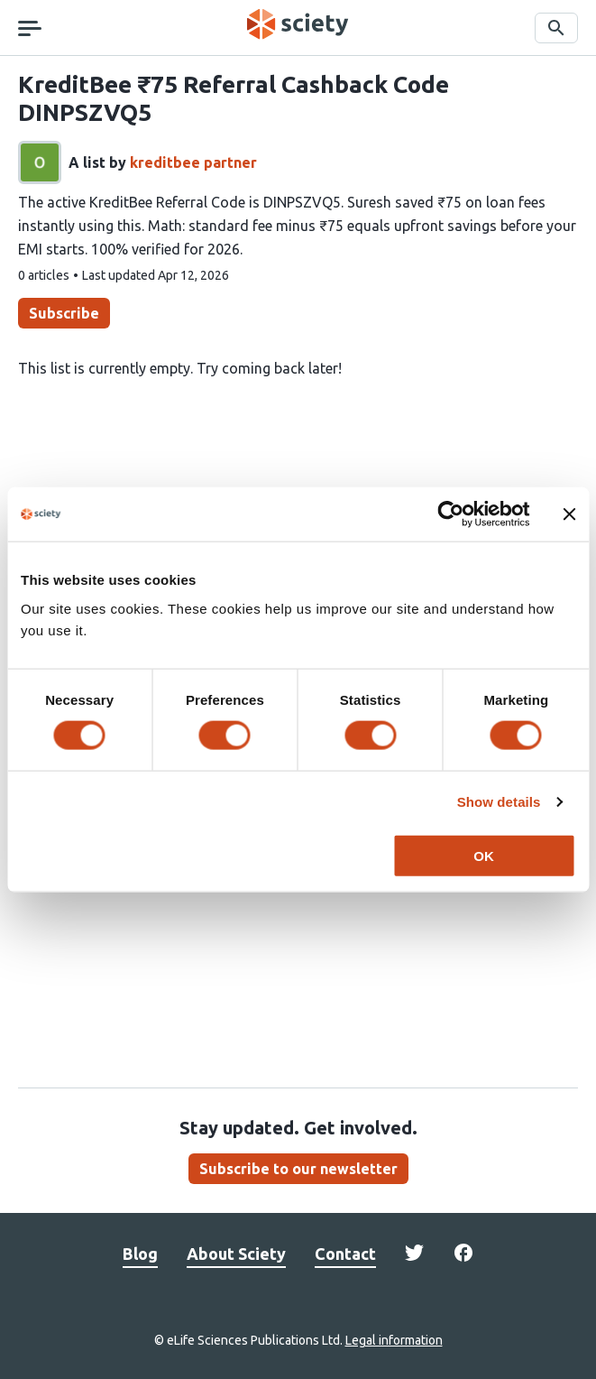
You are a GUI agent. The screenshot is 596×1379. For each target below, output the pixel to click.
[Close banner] (569, 514)
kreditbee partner (193, 162)
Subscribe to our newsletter (298, 1169)
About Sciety (236, 1254)
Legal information (394, 1340)
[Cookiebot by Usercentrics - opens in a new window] (450, 514)
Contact (345, 1254)
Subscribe (64, 313)
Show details (499, 802)
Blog (140, 1254)
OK (483, 855)
